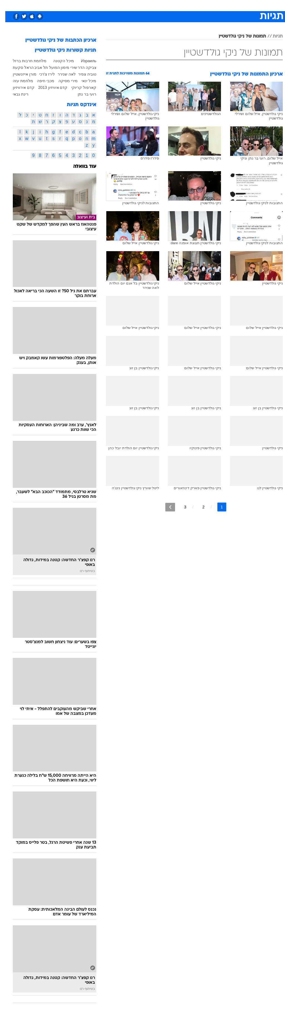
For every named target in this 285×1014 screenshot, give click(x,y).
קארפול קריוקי (78, 87)
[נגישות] (7, 5)
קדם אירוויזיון (18, 87)
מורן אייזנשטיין (19, 74)
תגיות (272, 36)
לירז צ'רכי (42, 74)
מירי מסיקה (62, 81)
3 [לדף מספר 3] (180, 507)
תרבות (197, 5)
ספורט (214, 5)
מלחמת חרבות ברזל (24, 61)
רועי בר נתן (81, 94)
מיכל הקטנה (58, 61)
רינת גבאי (15, 94)
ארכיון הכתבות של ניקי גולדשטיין (55, 40)
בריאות (136, 5)
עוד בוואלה (79, 166)
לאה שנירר (61, 74)
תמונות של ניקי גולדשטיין (237, 36)
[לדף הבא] (165, 507)
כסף (166, 5)
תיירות (119, 5)
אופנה (81, 5)
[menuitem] (210, 5)
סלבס (180, 5)
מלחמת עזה (18, 81)
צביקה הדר (81, 67)
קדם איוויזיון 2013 (47, 87)
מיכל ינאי (83, 81)
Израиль (83, 61)
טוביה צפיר (82, 74)
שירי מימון (63, 67)
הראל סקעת (18, 67)
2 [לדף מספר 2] (198, 507)
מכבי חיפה (40, 81)
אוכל (152, 5)
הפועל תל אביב (42, 67)
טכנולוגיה (99, 5)
